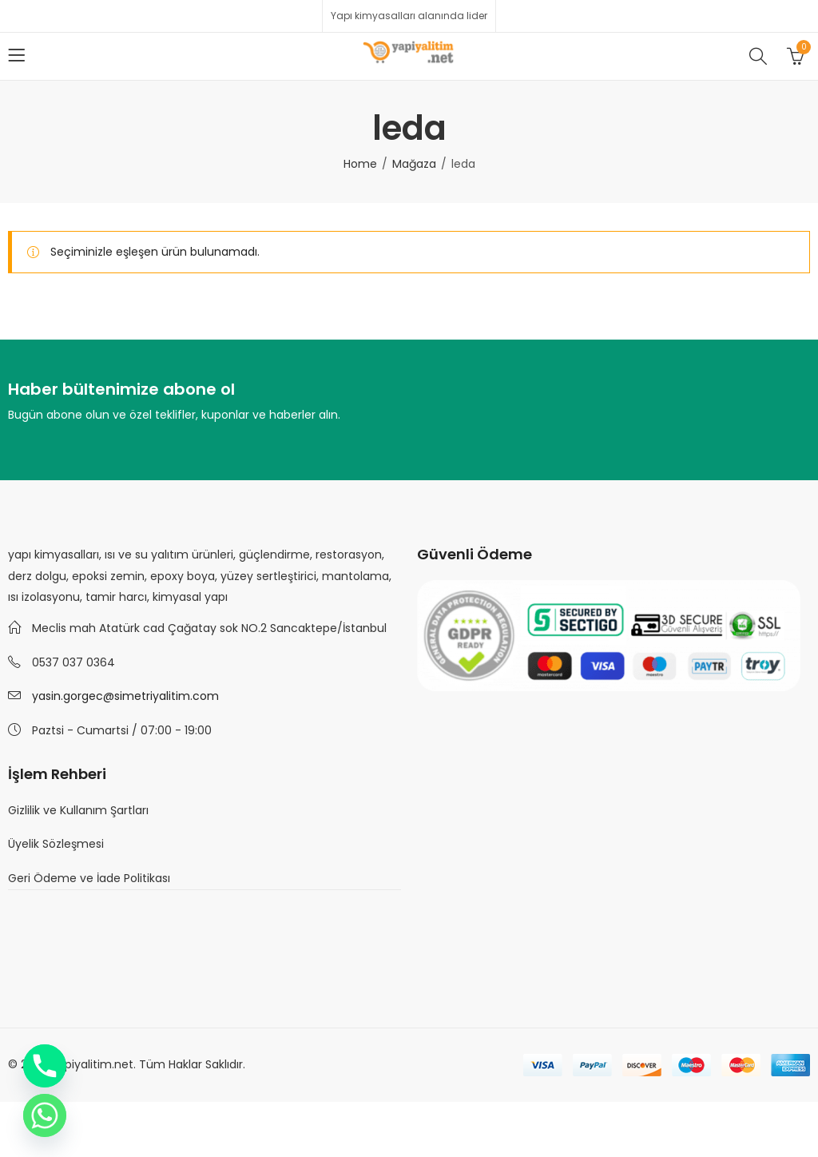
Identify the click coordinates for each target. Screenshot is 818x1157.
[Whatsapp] (44, 1115)
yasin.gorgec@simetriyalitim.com (125, 696)
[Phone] (44, 1065)
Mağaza (414, 164)
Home (360, 164)
